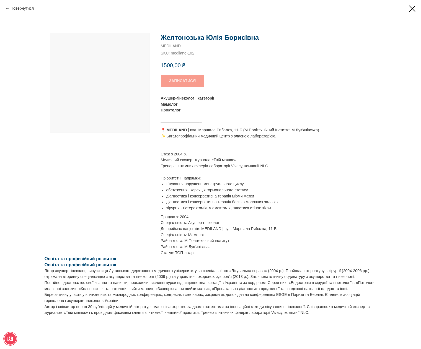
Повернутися (22, 8)
